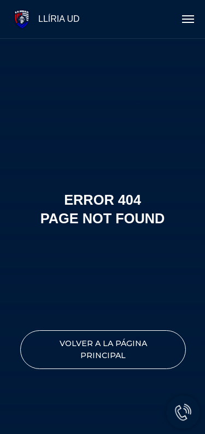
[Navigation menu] (188, 19)
